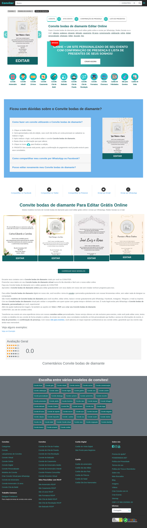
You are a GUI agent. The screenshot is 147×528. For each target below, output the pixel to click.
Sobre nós (116, 442)
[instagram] (116, 446)
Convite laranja (92, 401)
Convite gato (50, 385)
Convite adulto (54, 401)
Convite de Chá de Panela (49, 450)
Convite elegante (106, 411)
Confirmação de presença (91, 19)
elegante (71, 33)
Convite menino (105, 417)
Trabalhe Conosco (9, 493)
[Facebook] (113, 446)
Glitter (70, 36)
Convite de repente (54, 411)
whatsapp (63, 36)
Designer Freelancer (17, 498)
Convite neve (78, 422)
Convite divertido (106, 422)
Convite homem (77, 406)
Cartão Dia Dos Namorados (85, 483)
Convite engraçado (92, 422)
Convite (52, 19)
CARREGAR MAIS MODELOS (73, 271)
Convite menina (75, 385)
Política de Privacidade (120, 461)
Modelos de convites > (25, 11)
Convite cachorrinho (86, 396)
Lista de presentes (117, 19)
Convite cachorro (71, 396)
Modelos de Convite (9, 472)
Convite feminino (67, 401)
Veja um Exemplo (8, 331)
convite (71, 293)
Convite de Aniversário (10, 480)
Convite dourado (92, 411)
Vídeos (114, 487)
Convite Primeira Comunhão (49, 472)
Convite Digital (7, 465)
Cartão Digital (81, 442)
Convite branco (39, 427)
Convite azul (80, 411)
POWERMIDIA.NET (119, 458)
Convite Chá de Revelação (84, 82)
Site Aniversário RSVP (47, 484)
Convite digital (66, 391)
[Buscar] (139, 3)
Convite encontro (101, 396)
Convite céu (80, 417)
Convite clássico (39, 417)
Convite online (54, 391)
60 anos (95, 33)
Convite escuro (67, 411)
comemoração (104, 33)
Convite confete (65, 427)
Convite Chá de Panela (73, 82)
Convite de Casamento (47, 461)
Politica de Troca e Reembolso (123, 469)
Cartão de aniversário (83, 464)
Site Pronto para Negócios (85, 450)
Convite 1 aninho (68, 417)
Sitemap (115, 498)
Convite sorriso (87, 385)
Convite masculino (53, 417)
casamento (87, 33)
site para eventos (57, 320)
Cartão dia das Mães (83, 468)
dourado (77, 36)
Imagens (115, 484)
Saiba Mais (20, 234)
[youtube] (119, 446)
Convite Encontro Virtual (48, 476)
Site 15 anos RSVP (46, 492)
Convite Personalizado (10, 469)
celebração (115, 33)
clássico (56, 33)
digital (128, 33)
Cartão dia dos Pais (82, 471)
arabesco (63, 33)
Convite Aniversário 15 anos (12, 483)
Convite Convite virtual (64, 422)
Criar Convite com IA (120, 491)
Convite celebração (40, 391)
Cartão (78, 459)
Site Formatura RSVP (47, 495)
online (123, 33)
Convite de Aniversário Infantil (50, 469)
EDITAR (23, 61)
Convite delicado (39, 406)
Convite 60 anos (39, 411)
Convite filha (65, 406)
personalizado (53, 36)
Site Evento (67, 19)
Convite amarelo (52, 427)
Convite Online (7, 461)
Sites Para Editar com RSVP (50, 480)
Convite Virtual (7, 458)
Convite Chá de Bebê (53, 82)
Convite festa (38, 385)
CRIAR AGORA (90, 61)
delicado (79, 33)
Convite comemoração (103, 385)
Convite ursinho (104, 391)
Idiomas (115, 506)
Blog (113, 480)
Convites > (11, 11)
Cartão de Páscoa (82, 475)
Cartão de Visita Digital (84, 446)
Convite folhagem (106, 401)
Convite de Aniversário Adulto (50, 465)
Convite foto (89, 406)
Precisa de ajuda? (119, 454)
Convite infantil (61, 385)
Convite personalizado (41, 396)
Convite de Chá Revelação (49, 454)
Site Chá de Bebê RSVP (48, 499)
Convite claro (80, 401)
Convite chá (37, 422)
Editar (20, 258)
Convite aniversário (40, 401)
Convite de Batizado (46, 458)
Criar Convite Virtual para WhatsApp (16, 476)
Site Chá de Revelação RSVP (50, 503)
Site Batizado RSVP (46, 507)
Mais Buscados (118, 476)
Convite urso (91, 391)
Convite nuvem (92, 417)
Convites (5, 442)
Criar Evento (116, 495)
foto (82, 36)
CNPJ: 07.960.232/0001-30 (122, 502)
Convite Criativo (53, 406)
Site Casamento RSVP (47, 488)
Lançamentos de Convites (12, 454)
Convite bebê (49, 422)
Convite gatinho (79, 391)
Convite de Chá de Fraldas (49, 446)
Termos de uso (117, 465)
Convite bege (101, 406)
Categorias (6, 446)
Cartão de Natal (81, 479)
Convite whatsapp (57, 396)
